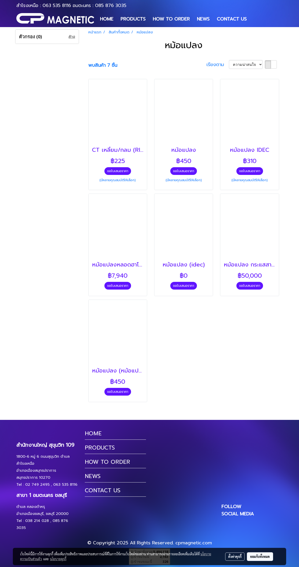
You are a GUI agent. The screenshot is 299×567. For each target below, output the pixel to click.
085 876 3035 (110, 5)
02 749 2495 (37, 484)
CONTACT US (232, 18)
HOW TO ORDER (171, 18)
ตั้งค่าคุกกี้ (235, 556)
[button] (254, 19)
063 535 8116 (57, 5)
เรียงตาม (217, 64)
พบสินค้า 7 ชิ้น (102, 65)
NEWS (203, 18)
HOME (106, 18)
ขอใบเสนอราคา (117, 171)
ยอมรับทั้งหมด (260, 556)
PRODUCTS (133, 18)
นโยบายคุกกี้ (58, 559)
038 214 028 (37, 521)
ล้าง (71, 36)
